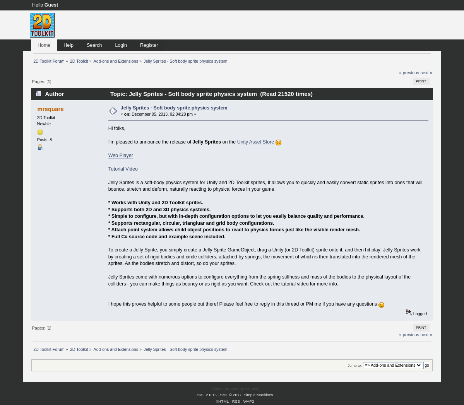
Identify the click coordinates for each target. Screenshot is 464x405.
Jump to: (355, 365)
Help (68, 45)
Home (44, 45)
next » (426, 72)
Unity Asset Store (255, 142)
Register (149, 45)
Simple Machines (258, 395)
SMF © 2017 (230, 395)
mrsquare (50, 109)
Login (121, 45)
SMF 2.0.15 (207, 395)
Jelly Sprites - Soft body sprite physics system (174, 108)
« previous (409, 72)
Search (94, 45)
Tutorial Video (123, 169)
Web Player (120, 155)
